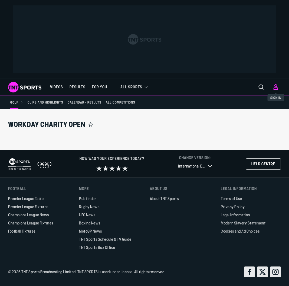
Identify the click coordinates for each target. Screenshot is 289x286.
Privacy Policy (233, 206)
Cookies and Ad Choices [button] (240, 231)
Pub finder (87, 198)
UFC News (87, 215)
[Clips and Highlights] (45, 102)
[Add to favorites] (90, 124)
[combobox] (195, 166)
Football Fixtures (21, 231)
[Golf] (16, 102)
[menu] (261, 87)
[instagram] (275, 271)
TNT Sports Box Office (97, 247)
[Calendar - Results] (84, 102)
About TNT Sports (164, 198)
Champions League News (28, 215)
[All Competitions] (120, 102)
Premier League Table (26, 198)
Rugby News (89, 206)
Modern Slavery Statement (243, 223)
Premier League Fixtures (28, 206)
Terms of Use (231, 198)
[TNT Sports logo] (24, 87)
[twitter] (262, 271)
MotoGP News (90, 231)
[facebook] (249, 271)
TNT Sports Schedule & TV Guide (105, 239)
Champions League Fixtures (30, 223)
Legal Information (235, 215)
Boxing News (89, 223)
